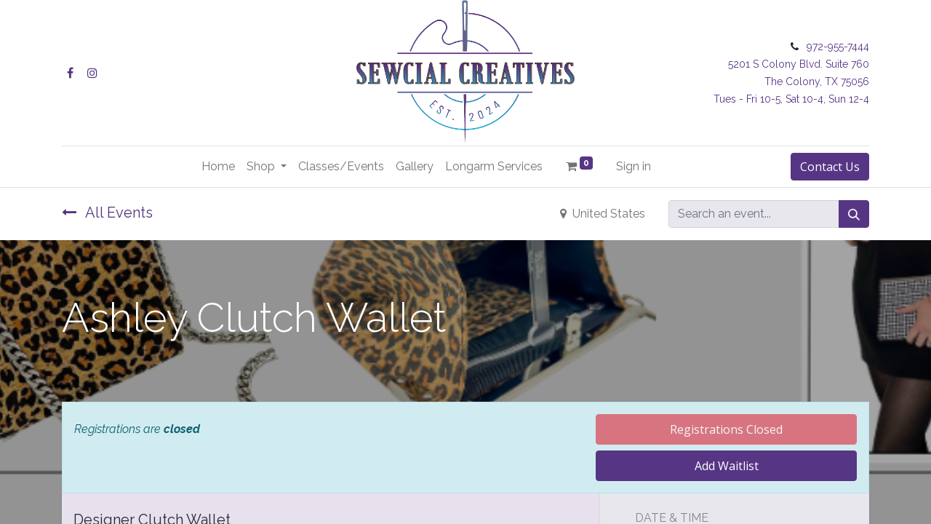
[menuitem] (218, 166)
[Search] (854, 214)
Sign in (633, 166)
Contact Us (830, 167)
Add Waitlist (727, 466)
